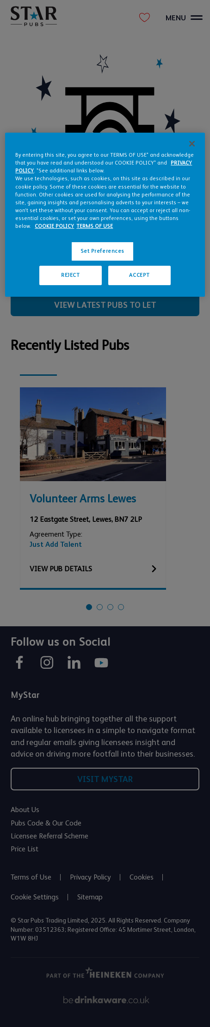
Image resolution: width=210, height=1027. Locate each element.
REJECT (70, 275)
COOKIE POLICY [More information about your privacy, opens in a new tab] (54, 226)
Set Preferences (102, 251)
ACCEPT (139, 275)
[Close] (192, 144)
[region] (104, 214)
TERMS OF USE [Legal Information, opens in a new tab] (94, 226)
